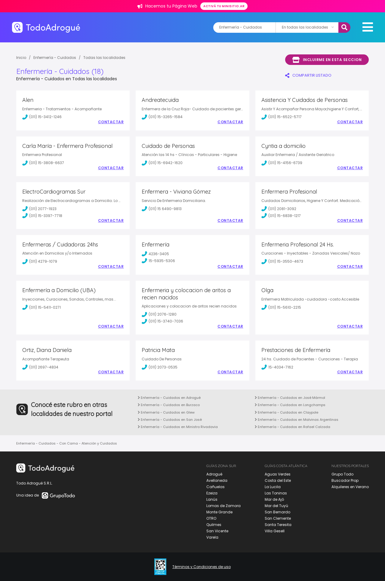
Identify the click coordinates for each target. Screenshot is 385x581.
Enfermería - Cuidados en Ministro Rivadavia (178, 426)
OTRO (211, 518)
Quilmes (213, 524)
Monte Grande (219, 512)
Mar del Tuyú (276, 505)
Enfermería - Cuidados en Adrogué (169, 397)
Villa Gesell (275, 531)
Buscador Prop (345, 480)
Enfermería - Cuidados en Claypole (286, 412)
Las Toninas (276, 493)
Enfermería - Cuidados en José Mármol (290, 397)
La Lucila (273, 486)
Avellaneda (216, 480)
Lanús (211, 499)
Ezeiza (211, 493)
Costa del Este (278, 480)
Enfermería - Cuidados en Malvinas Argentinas (296, 419)
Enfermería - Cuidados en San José (170, 419)
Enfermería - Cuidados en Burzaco (169, 404)
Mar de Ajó (274, 499)
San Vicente (217, 531)
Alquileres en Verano (350, 486)
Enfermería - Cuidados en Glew (166, 412)
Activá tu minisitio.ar (224, 6)
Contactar (111, 122)
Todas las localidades (104, 57)
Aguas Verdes (278, 474)
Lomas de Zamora (223, 505)
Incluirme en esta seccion (327, 60)
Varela (212, 537)
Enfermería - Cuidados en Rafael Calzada (292, 426)
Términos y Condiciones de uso (201, 566)
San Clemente (278, 518)
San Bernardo (277, 512)
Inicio (21, 57)
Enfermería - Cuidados (54, 57)
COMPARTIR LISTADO (308, 75)
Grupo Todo (342, 474)
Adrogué (214, 474)
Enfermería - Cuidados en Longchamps (290, 404)
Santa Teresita (278, 524)
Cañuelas (215, 486)
